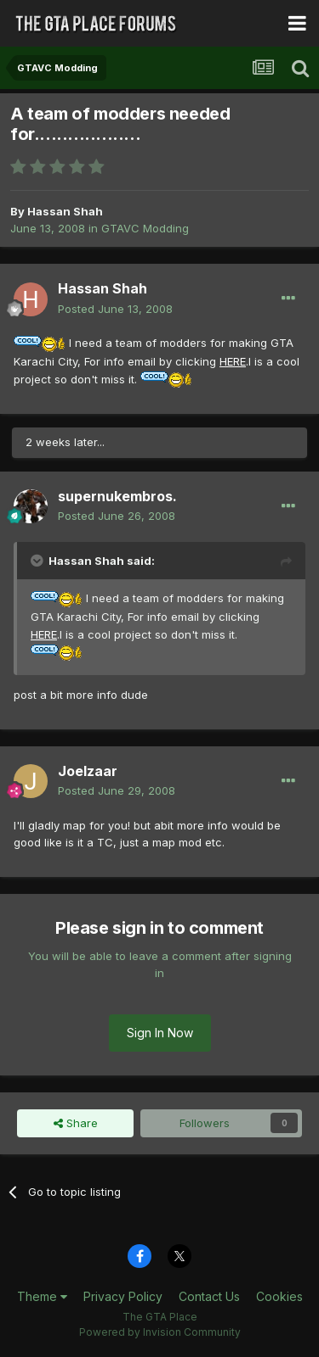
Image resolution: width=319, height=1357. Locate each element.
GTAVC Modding (145, 228)
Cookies (279, 1296)
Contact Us (209, 1296)
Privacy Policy (122, 1296)
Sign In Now (160, 1032)
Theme (42, 1296)
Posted (115, 309)
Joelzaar (87, 770)
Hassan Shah (65, 211)
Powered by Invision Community (160, 1332)
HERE (232, 361)
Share (76, 1123)
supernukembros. (117, 496)
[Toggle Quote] (38, 560)
